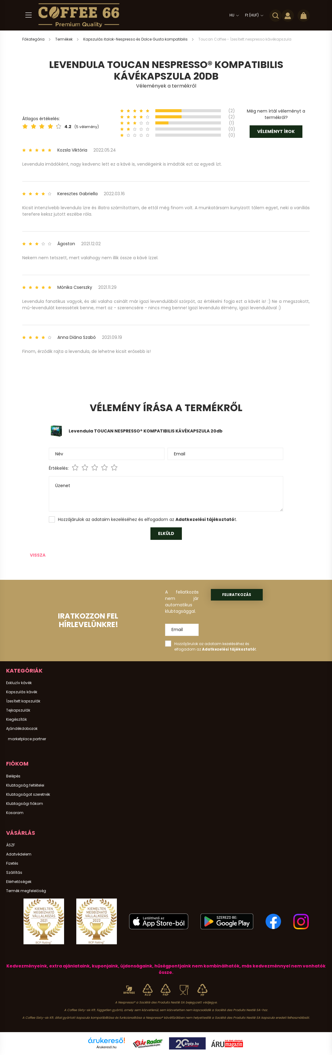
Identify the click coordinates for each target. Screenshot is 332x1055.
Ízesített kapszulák (23, 701)
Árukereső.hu (106, 1047)
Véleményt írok (276, 131)
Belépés (13, 776)
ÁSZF (10, 845)
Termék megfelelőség (26, 891)
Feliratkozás (236, 594)
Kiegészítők (16, 719)
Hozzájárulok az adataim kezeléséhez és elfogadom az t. (147, 519)
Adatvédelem (18, 854)
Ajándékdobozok (22, 729)
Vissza (37, 555)
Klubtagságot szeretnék (28, 794)
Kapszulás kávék (21, 692)
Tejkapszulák (18, 710)
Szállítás (14, 872)
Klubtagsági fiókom (24, 804)
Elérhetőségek (18, 882)
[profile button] (288, 15)
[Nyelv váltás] (232, 15)
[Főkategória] (33, 39)
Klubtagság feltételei (25, 785)
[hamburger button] (28, 15)
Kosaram (14, 813)
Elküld (166, 533)
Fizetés (12, 863)
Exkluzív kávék (19, 683)
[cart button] (304, 15)
